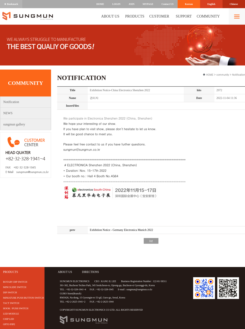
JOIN (132, 4)
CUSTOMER (159, 16)
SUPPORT (184, 16)
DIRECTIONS (90, 272)
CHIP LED (8, 319)
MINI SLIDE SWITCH (14, 287)
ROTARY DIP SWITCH (15, 281)
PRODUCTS (134, 16)
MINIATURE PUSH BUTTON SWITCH (23, 297)
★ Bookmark (11, 4)
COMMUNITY (208, 16)
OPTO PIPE (9, 324)
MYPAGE (148, 4)
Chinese (234, 4)
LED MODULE (11, 313)
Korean (189, 4)
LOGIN (116, 4)
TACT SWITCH (11, 303)
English (211, 4)
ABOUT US (110, 16)
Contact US (167, 4)
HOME (100, 4)
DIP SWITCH (10, 292)
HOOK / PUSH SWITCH (15, 308)
